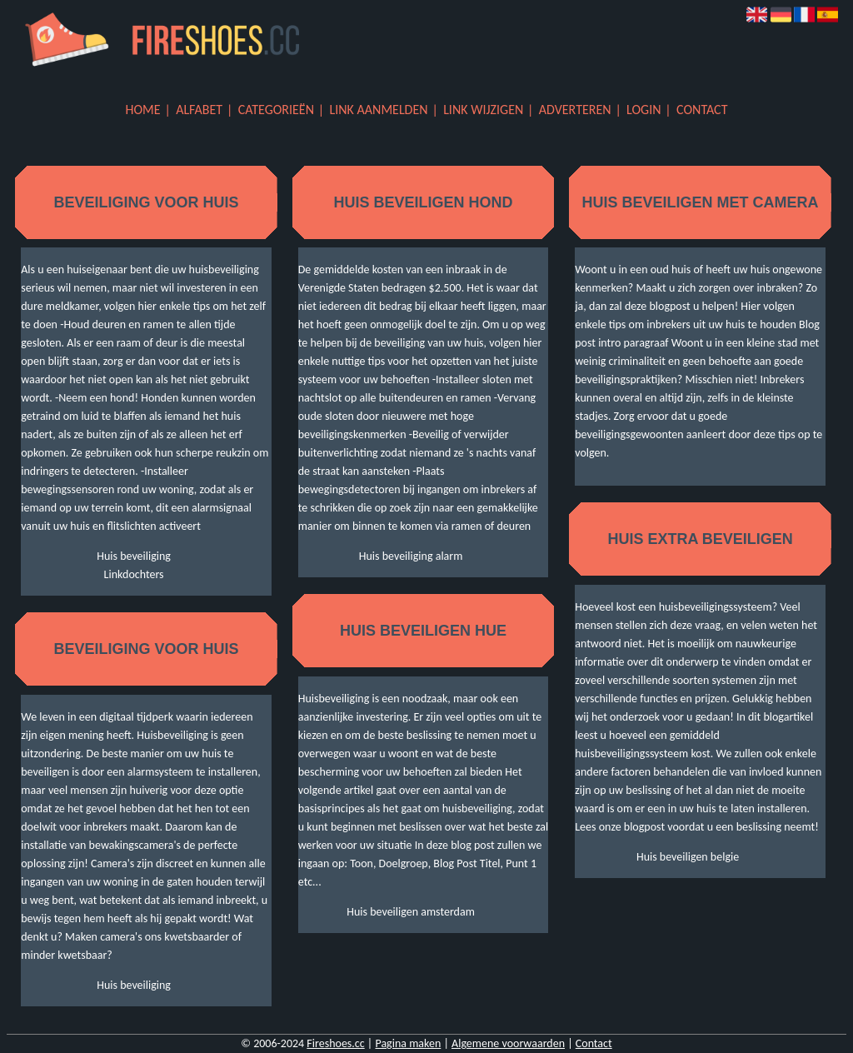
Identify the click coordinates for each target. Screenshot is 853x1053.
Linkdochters (134, 574)
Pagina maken (408, 1043)
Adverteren (575, 109)
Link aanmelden (379, 109)
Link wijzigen (483, 109)
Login (643, 109)
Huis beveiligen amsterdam (411, 912)
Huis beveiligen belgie (687, 857)
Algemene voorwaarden (508, 1043)
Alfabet (199, 109)
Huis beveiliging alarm (411, 556)
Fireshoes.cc (335, 1043)
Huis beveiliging (134, 556)
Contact (701, 109)
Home (143, 109)
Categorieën (276, 109)
